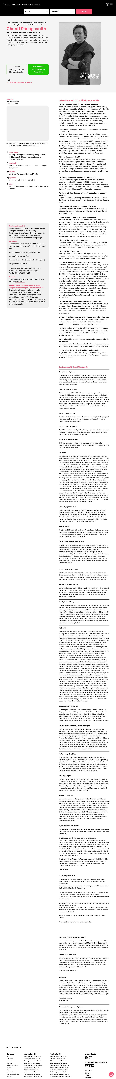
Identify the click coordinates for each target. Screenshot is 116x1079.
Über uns (9, 1063)
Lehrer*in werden (12, 1061)
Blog (8, 1070)
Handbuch (10, 1072)
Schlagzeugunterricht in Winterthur (60, 1076)
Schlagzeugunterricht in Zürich (59, 1067)
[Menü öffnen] (111, 4)
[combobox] (35, 11)
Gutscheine (10, 1058)
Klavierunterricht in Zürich (31, 1067)
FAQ (8, 1056)
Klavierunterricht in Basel (31, 1072)
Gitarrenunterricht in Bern (58, 1058)
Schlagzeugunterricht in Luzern (59, 1074)
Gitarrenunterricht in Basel (58, 1061)
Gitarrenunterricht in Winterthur (59, 1065)
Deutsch (87, 1073)
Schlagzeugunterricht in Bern (59, 1070)
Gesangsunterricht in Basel (32, 1061)
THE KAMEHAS (32, 279)
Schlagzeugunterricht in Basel (59, 1072)
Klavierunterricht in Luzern (32, 1074)
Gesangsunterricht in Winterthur (33, 1065)
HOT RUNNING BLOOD (17, 279)
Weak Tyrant (20, 282)
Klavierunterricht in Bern (31, 1070)
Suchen (84, 11)
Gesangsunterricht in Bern (32, 1058)
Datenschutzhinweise (13, 1074)
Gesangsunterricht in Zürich (32, 1056)
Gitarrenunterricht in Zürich (58, 1056)
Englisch (87, 1075)
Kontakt (9, 1076)
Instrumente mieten (12, 1065)
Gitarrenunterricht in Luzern (58, 1063)
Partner (9, 1067)
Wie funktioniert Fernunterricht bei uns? (24, 146)
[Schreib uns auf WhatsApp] (111, 1074)
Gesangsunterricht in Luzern (32, 1063)
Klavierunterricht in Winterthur (33, 1076)
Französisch (89, 1077)
